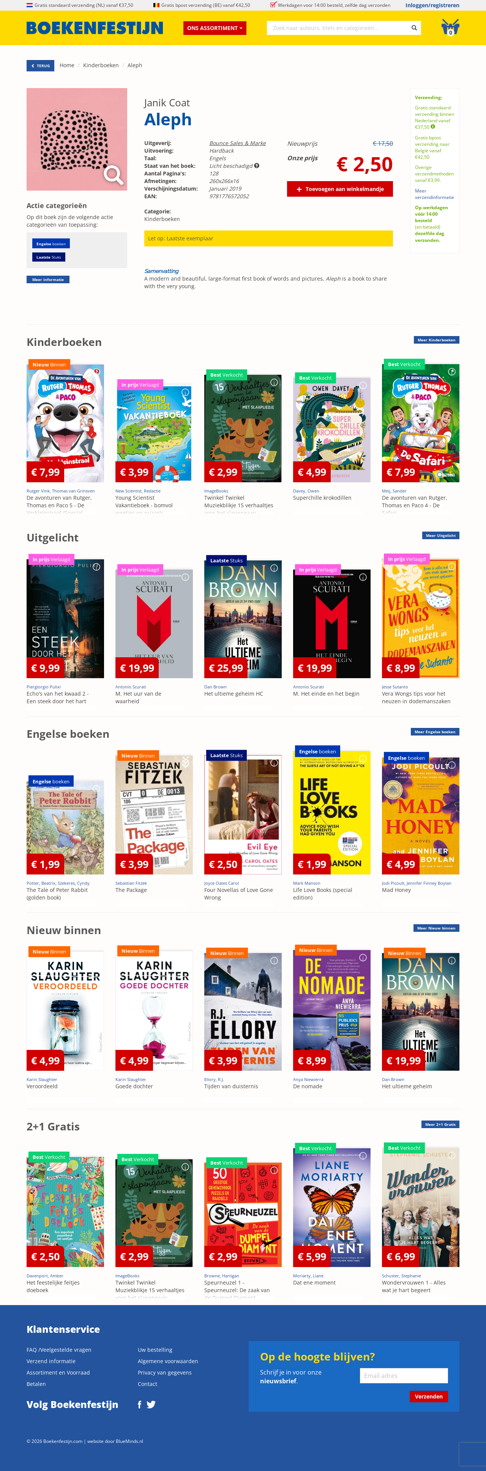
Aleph (135, 65)
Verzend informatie (51, 1361)
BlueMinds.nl (129, 1441)
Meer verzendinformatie (434, 194)
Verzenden (429, 1396)
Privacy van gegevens (165, 1372)
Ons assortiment (215, 28)
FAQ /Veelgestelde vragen (59, 1349)
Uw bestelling (155, 1349)
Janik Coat (167, 102)
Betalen (36, 1383)
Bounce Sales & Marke (237, 143)
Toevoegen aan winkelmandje (345, 189)
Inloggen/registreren (432, 5)
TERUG (40, 65)
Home (67, 65)
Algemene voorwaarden (168, 1361)
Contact (147, 1383)
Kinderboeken (101, 65)
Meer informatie (48, 279)
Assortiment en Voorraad (58, 1372)
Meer (437, 339)
